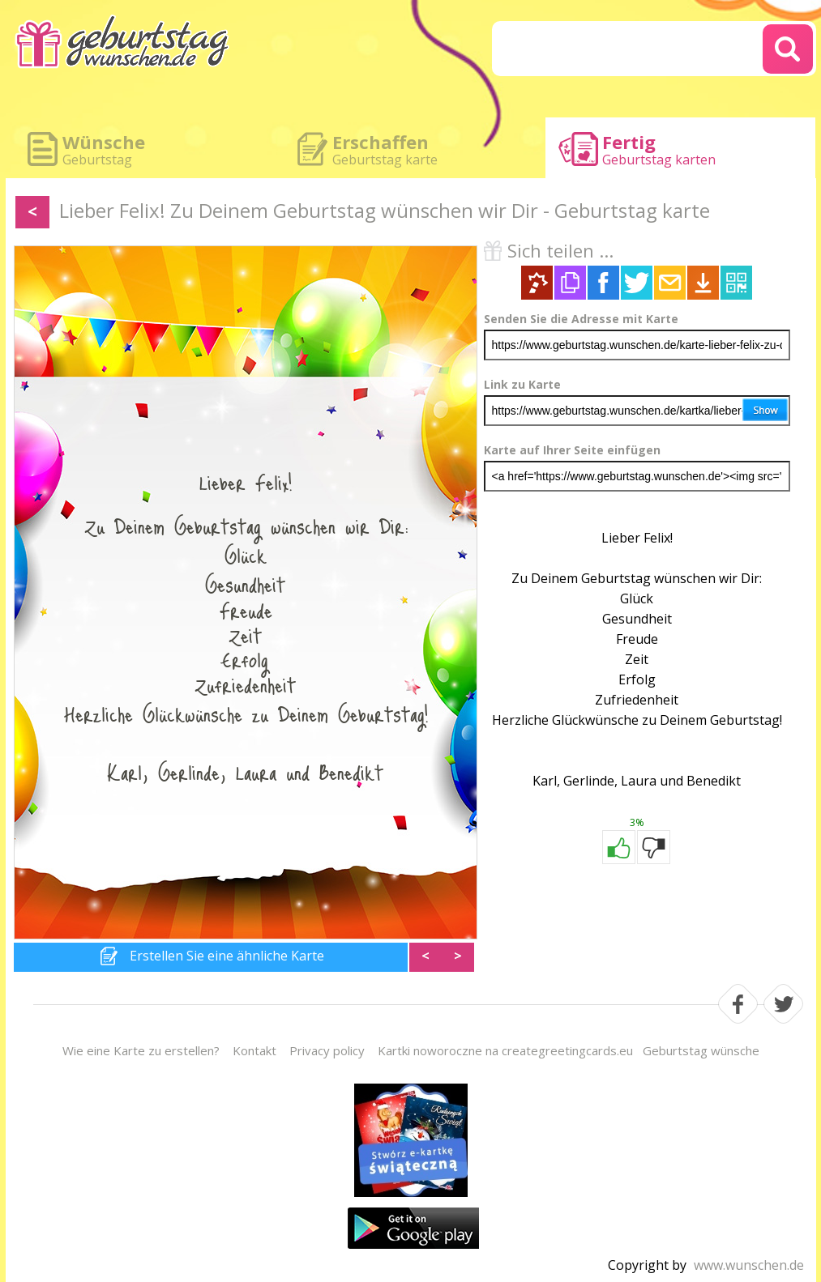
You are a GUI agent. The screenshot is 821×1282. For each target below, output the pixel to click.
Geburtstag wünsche (701, 1050)
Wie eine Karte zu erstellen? (141, 1050)
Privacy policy (327, 1050)
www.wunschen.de (749, 1265)
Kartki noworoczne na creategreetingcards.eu (505, 1050)
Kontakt (254, 1050)
